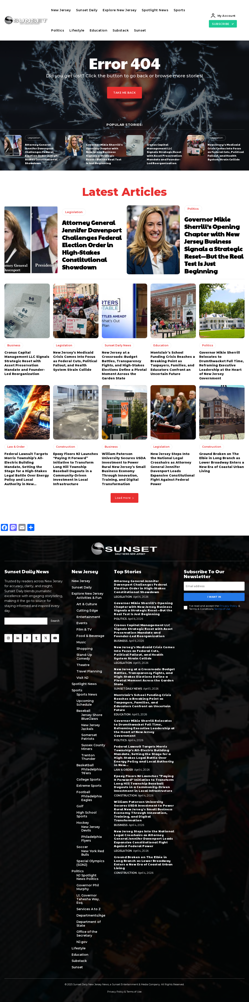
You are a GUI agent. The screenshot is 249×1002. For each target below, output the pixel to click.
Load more (124, 497)
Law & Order (16, 446)
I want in (214, 596)
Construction (65, 446)
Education (160, 345)
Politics (93, 137)
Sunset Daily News (118, 345)
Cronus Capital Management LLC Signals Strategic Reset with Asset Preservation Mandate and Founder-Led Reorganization (164, 154)
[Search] (55, 621)
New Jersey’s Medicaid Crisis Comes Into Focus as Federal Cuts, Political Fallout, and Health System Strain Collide (226, 152)
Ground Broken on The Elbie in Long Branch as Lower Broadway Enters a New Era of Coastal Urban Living (221, 462)
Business (155, 137)
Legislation (34, 137)
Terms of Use (222, 608)
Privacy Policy (228, 605)
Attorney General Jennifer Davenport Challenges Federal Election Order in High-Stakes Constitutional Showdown (42, 154)
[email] (214, 586)
